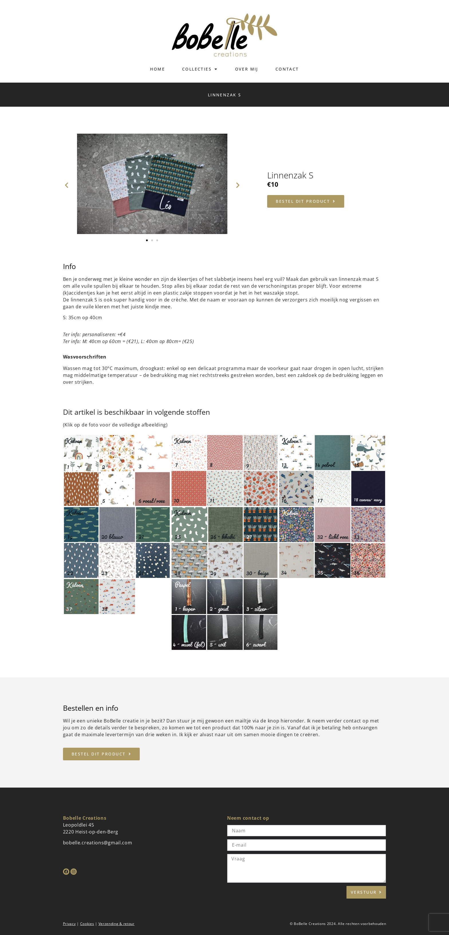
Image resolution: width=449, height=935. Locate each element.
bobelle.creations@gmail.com (97, 842)
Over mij (246, 69)
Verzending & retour (117, 923)
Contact (287, 69)
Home (157, 69)
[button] (66, 184)
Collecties (200, 69)
